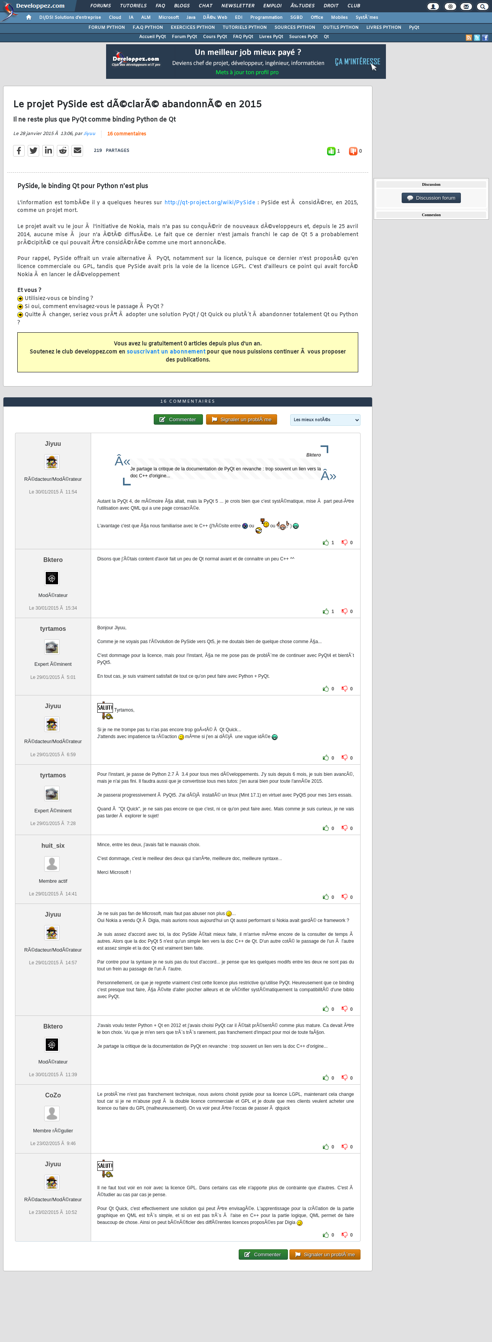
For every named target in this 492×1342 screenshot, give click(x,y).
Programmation (266, 17)
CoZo (53, 1095)
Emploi (272, 6)
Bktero (53, 560)
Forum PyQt (184, 37)
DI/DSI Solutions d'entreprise (70, 17)
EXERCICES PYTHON (193, 27)
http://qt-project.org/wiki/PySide (210, 203)
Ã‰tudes (302, 6)
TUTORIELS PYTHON (245, 27)
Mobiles (339, 17)
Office (317, 17)
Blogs (181, 6)
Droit (331, 6)
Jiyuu (89, 134)
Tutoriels (133, 6)
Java (190, 17)
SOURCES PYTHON (294, 27)
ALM (146, 17)
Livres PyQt (271, 37)
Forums (100, 6)
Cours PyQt (215, 37)
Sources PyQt (303, 37)
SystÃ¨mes (367, 17)
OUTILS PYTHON (341, 27)
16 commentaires (126, 134)
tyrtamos (53, 628)
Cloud (115, 17)
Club (354, 6)
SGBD (296, 17)
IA (131, 17)
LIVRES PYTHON (383, 27)
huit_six (53, 845)
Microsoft (168, 17)
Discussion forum (431, 198)
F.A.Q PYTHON (148, 27)
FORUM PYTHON (106, 27)
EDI (239, 17)
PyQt (414, 27)
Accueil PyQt (152, 37)
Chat (205, 6)
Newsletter (238, 6)
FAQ (160, 6)
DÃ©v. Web (215, 17)
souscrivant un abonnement (166, 352)
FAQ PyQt (243, 37)
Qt (326, 37)
